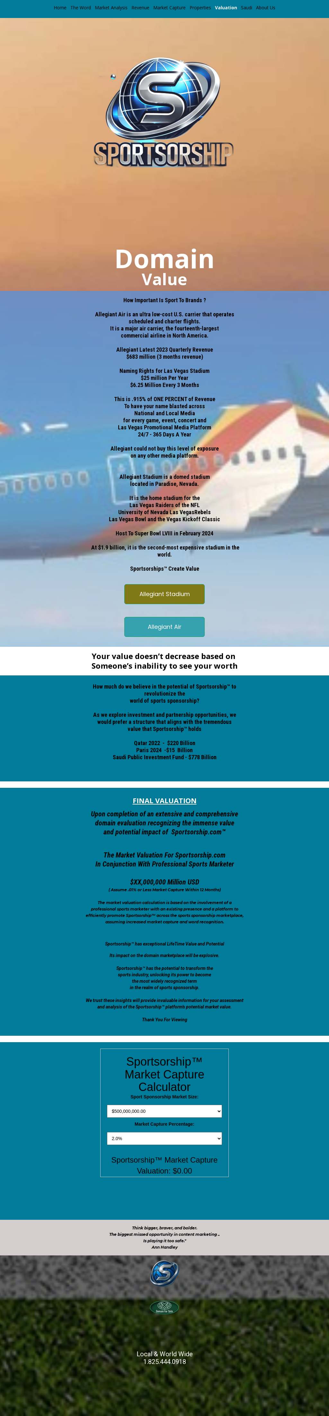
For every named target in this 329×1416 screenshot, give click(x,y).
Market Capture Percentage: (164, 1124)
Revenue (140, 7)
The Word (80, 7)
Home (60, 7)
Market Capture (169, 7)
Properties (200, 7)
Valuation (226, 7)
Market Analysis (111, 7)
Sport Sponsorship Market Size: (164, 1096)
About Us (265, 7)
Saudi (246, 7)
